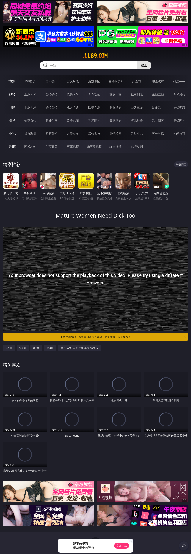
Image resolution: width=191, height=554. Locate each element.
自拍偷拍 (51, 94)
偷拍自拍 (51, 107)
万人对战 (73, 81)
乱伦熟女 (158, 107)
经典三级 (137, 107)
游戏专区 (94, 81)
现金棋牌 (158, 81)
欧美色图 (73, 120)
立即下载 (121, 545)
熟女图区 (158, 120)
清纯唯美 (137, 120)
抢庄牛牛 (179, 81)
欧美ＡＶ (73, 94)
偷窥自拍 (30, 120)
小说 (12, 133)
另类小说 (137, 133)
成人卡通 (73, 107)
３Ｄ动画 (94, 94)
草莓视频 (73, 147)
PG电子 (30, 81)
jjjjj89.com (95, 55)
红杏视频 (115, 147)
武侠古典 (94, 133)
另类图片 (179, 120)
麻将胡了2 (115, 81)
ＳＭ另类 (179, 94)
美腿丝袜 (115, 120)
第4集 (50, 348)
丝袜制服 (137, 94)
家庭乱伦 (51, 133)
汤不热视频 (94, 147)
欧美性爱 (94, 107)
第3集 (36, 348)
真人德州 (51, 81)
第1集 (8, 348)
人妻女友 (73, 133)
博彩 (12, 81)
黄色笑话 (158, 133)
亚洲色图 (51, 120)
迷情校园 (115, 133)
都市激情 (30, 133)
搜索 (144, 65)
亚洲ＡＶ (30, 94)
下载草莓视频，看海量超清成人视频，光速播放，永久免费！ (123, 337)
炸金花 (136, 81)
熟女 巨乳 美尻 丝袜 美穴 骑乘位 (79, 348)
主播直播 (158, 94)
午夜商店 (51, 147)
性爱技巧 (179, 133)
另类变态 (179, 107)
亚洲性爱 (30, 107)
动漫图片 (94, 120)
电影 (12, 107)
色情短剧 (137, 147)
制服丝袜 (115, 107)
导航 (12, 146)
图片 (12, 120)
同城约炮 (30, 147)
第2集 (22, 348)
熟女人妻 (115, 94)
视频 (12, 94)
